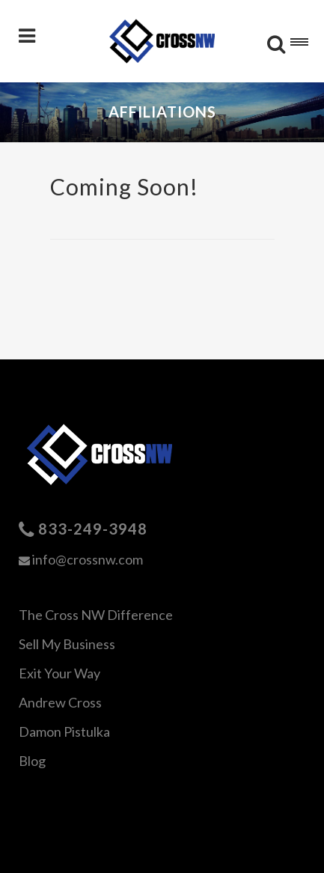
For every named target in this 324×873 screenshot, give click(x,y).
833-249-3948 (92, 529)
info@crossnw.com (87, 559)
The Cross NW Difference (96, 614)
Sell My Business (67, 644)
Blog (32, 760)
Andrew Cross (60, 702)
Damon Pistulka (64, 731)
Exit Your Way (59, 673)
